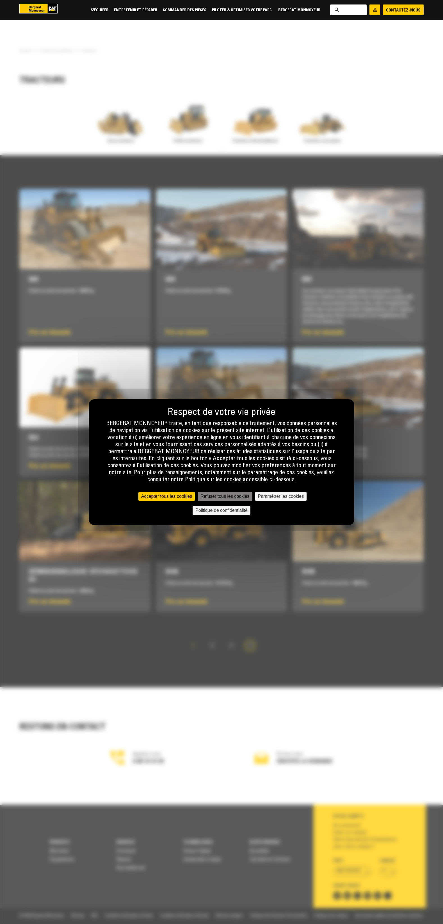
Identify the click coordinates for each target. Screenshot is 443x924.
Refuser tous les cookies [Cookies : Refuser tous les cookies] (224, 496)
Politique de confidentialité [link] (221, 510)
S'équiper (99, 10)
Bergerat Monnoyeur (299, 10)
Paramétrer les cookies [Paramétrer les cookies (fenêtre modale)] (281, 496)
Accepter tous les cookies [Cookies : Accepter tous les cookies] (166, 496)
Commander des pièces (184, 10)
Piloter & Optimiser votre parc (242, 10)
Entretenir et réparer (135, 10)
